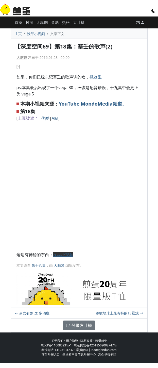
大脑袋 (21, 57)
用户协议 (72, 341)
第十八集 (38, 265)
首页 (18, 22)
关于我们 (57, 341)
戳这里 (96, 77)
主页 (18, 33)
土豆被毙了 (28, 118)
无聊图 (42, 22)
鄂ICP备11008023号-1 (56, 345)
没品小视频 (36, 33)
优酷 (45, 118)
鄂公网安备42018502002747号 (95, 345)
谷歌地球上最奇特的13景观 (119, 313)
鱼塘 (55, 22)
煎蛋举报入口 (51, 354)
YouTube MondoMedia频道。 (93, 103)
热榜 (66, 22)
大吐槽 (78, 22)
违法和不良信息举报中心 (79, 354)
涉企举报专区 (107, 354)
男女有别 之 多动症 (32, 313)
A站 (55, 118)
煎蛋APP (101, 341)
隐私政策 (86, 341)
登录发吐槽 (79, 325)
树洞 (29, 22)
